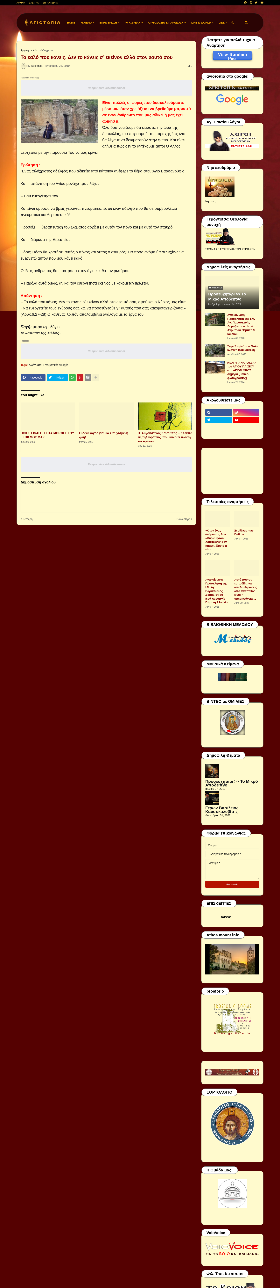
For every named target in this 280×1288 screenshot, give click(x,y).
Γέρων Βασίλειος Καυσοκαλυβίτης (221, 810)
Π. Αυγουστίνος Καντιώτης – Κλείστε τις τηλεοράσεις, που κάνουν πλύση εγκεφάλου (165, 437)
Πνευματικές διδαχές (55, 365)
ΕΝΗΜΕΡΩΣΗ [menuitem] (108, 22)
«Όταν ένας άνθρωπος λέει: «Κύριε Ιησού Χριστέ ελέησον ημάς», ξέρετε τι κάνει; (216, 540)
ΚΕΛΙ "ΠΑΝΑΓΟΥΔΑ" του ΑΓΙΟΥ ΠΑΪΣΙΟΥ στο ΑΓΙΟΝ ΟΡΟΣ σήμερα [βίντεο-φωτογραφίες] (241, 370)
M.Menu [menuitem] (86, 22)
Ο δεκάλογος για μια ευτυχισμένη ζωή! (103, 435)
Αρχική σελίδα (29, 50)
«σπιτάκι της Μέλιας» (43, 333)
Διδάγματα (46, 50)
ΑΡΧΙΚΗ (21, 2)
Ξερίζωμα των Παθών (244, 532)
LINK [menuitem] (222, 22)
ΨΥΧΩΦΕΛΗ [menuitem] (133, 22)
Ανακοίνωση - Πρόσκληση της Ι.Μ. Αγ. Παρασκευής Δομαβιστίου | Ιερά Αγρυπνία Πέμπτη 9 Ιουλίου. (241, 324)
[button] (232, 22)
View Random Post (232, 55)
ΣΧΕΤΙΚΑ (34, 2)
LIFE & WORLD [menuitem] (201, 22)
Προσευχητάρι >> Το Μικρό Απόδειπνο (227, 296)
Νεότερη (27, 519)
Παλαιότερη (183, 519)
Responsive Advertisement (106, 88)
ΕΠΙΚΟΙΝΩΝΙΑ (50, 2)
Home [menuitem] (71, 22)
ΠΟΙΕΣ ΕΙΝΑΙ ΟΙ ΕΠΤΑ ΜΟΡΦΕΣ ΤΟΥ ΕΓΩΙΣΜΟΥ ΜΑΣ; (47, 435)
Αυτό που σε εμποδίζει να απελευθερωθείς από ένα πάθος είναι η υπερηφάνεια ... (245, 589)
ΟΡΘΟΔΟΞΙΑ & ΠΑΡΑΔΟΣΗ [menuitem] (166, 22)
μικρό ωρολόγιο (46, 327)
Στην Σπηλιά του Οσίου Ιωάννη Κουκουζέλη (243, 348)
